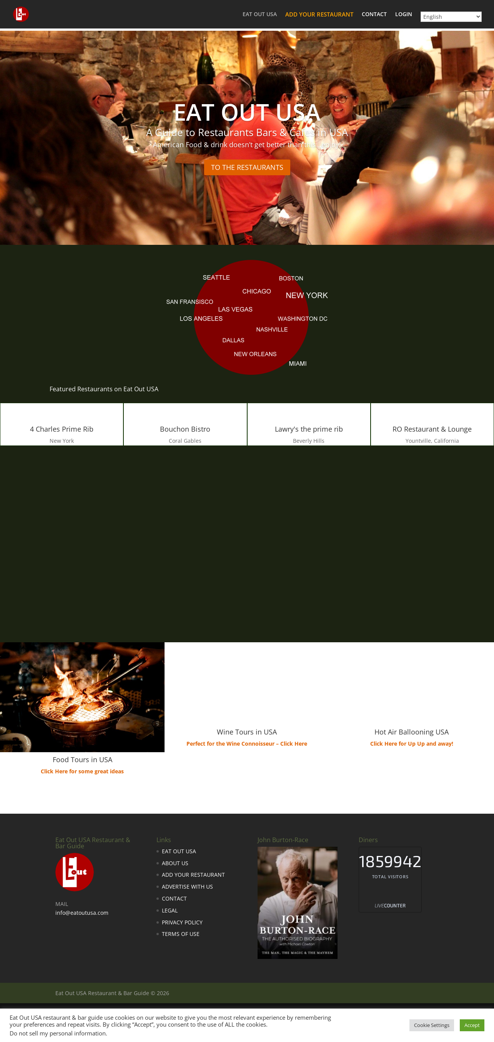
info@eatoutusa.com (81, 912)
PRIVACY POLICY (182, 922)
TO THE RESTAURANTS (247, 167)
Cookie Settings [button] (431, 1025)
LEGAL (170, 910)
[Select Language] (451, 17)
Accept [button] (472, 1025)
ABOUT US (175, 863)
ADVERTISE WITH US (187, 886)
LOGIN (403, 15)
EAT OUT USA (260, 15)
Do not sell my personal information (58, 1033)
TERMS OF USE (181, 933)
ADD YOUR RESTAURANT (319, 15)
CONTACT (374, 15)
